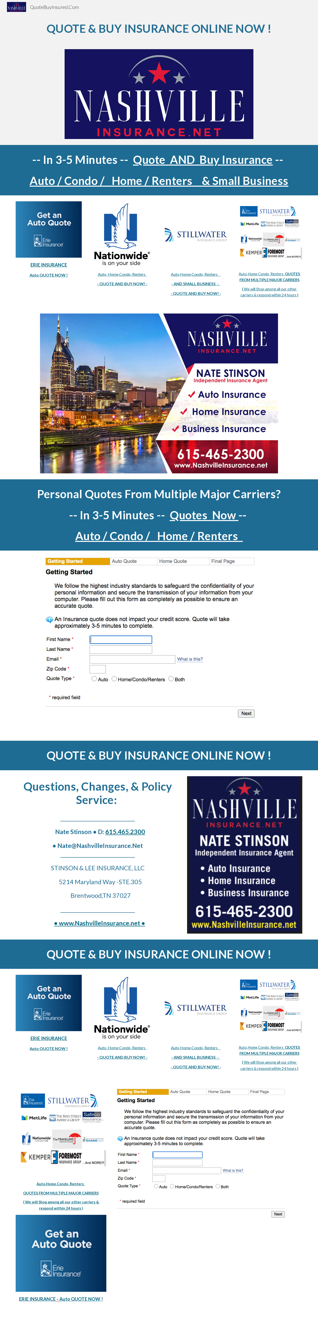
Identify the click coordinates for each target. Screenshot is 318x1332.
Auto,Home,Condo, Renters (196, 274)
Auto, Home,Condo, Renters (122, 274)
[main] (159, 28)
